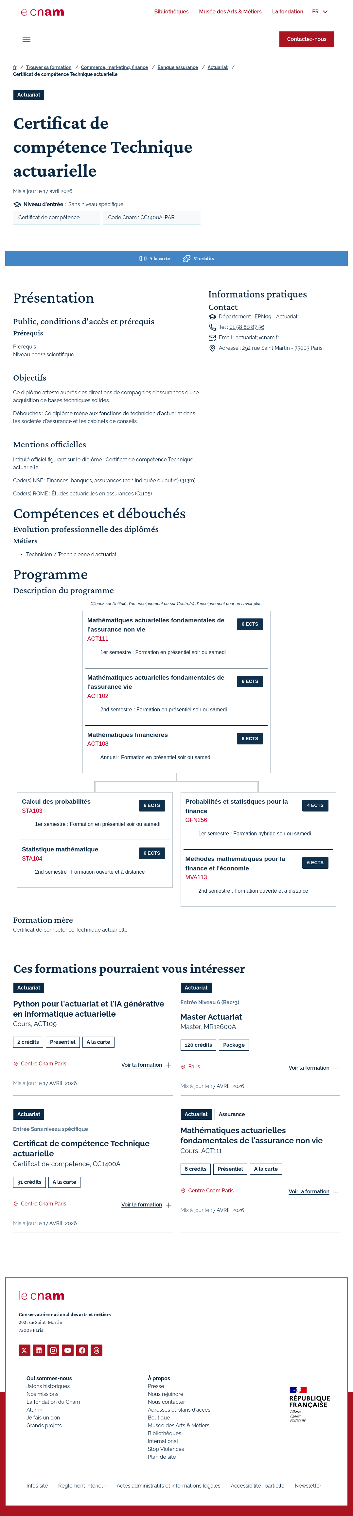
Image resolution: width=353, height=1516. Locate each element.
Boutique (159, 1417)
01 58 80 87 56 (246, 327)
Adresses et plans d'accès (179, 1409)
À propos (159, 1378)
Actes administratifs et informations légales (169, 1485)
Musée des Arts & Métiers (178, 1425)
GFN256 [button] (196, 820)
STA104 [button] (32, 858)
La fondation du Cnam (53, 1402)
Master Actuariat (211, 1017)
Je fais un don (43, 1417)
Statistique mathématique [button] (60, 849)
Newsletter (308, 1485)
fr (14, 67)
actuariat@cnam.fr (257, 337)
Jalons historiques (48, 1386)
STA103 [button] (32, 811)
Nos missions (42, 1394)
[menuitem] (171, 12)
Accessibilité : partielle (258, 1485)
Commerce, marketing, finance (114, 67)
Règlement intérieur (82, 1485)
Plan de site (162, 1457)
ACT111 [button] (98, 638)
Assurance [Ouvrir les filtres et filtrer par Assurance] (232, 1114)
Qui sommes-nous (49, 1378)
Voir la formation (141, 1064)
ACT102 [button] (98, 696)
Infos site (37, 1485)
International (163, 1441)
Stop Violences (166, 1449)
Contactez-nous (307, 39)
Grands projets (44, 1425)
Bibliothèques (164, 1433)
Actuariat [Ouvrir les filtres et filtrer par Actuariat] (28, 95)
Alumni (35, 1409)
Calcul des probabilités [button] (56, 801)
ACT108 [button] (98, 743)
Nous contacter (166, 1402)
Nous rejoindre (165, 1394)
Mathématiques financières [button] (127, 734)
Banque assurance (178, 67)
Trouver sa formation (48, 67)
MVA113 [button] (196, 877)
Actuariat (218, 67)
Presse (156, 1386)
